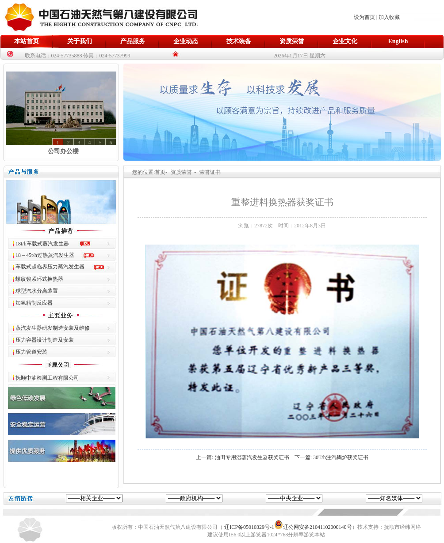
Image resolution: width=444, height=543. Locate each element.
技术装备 (238, 41)
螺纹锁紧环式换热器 (39, 279)
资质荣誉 (291, 41)
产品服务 (132, 41)
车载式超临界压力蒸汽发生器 (49, 267)
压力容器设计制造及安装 (44, 340)
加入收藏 (389, 17)
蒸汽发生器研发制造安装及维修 (52, 328)
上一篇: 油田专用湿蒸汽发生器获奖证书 (242, 457)
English (398, 41)
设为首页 (364, 17)
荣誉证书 (210, 172)
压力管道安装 (31, 352)
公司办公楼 (63, 151)
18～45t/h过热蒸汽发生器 (44, 255)
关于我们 (79, 41)
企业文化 (345, 41)
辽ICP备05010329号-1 (249, 527)
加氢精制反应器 (34, 303)
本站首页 (26, 41)
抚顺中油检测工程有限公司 (47, 378)
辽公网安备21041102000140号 (313, 527)
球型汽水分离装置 (36, 291)
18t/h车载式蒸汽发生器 (42, 244)
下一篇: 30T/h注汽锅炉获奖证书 (331, 457)
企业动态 (185, 41)
